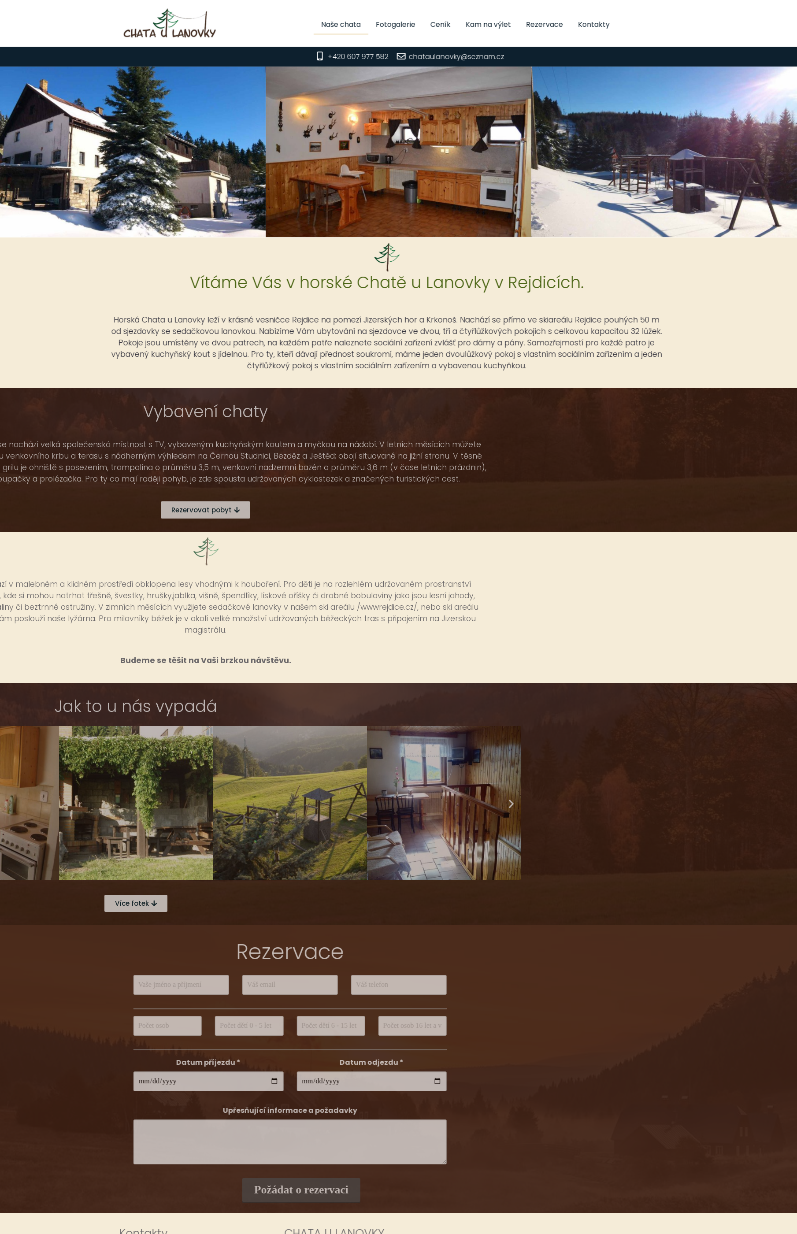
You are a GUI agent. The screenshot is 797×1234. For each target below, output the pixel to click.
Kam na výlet (532, 24)
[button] (155, 803)
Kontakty (637, 24)
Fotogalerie (439, 24)
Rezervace (588, 24)
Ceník (484, 24)
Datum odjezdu (224, 1062)
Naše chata (384, 24)
